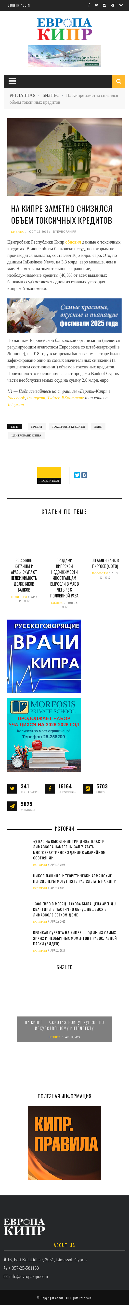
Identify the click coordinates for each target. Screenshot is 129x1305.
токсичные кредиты (68, 426)
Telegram (15, 404)
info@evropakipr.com (28, 1276)
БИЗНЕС (50, 95)
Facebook (16, 397)
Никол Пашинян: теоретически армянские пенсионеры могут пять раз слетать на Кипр (74, 878)
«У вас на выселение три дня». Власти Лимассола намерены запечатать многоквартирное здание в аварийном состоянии (69, 850)
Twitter (53, 397)
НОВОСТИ (19, 597)
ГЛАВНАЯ (25, 95)
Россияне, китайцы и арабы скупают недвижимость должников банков (24, 575)
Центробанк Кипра (26, 435)
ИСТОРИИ (40, 865)
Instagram (36, 397)
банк (98, 426)
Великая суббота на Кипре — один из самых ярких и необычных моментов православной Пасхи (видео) (75, 938)
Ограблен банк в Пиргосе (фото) (105, 563)
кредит (36, 426)
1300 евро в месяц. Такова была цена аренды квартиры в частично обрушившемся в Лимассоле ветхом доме (74, 909)
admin (59, 1298)
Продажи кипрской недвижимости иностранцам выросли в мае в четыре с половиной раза (64, 578)
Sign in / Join (19, 5)
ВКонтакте (73, 397)
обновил (73, 242)
